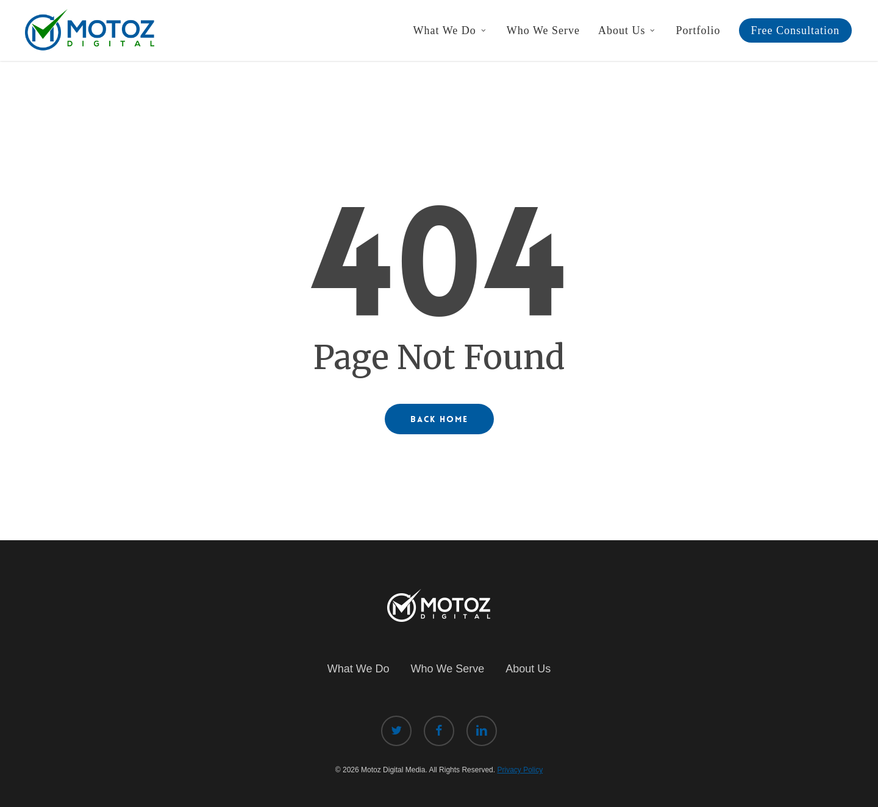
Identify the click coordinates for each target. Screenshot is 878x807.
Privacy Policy (520, 770)
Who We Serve (447, 669)
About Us (528, 669)
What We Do (358, 669)
